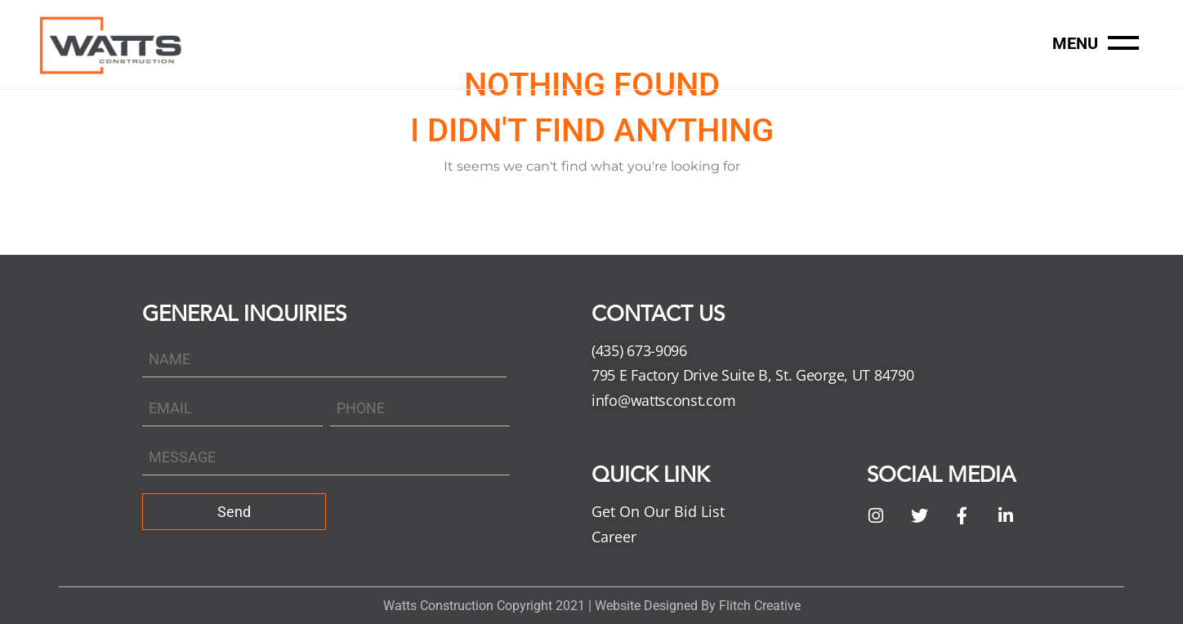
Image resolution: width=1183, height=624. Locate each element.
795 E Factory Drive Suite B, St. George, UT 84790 (752, 375)
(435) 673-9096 (639, 350)
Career (614, 536)
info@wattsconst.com (663, 400)
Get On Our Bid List (658, 511)
